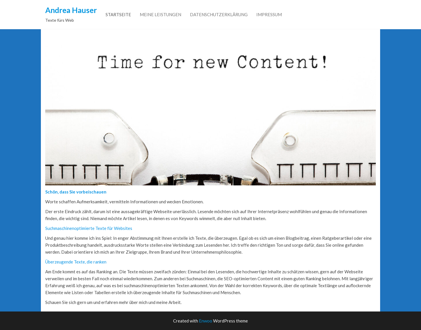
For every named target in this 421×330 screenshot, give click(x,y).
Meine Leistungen (160, 14)
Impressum (269, 14)
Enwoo (205, 320)
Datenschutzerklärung (219, 14)
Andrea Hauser (71, 10)
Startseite (118, 14)
